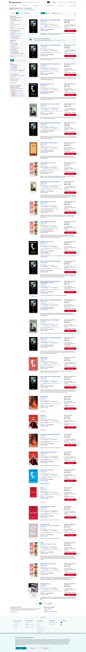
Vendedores (61, 5)
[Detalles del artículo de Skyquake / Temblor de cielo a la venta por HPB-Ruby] (33, 90)
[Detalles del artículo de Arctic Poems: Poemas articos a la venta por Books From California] (33, 476)
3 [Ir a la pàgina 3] (45, 603)
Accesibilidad (39, 633)
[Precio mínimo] (12, 72)
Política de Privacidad (40, 627)
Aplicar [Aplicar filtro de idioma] (12, 60)
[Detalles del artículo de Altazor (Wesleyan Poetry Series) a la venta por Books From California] (33, 169)
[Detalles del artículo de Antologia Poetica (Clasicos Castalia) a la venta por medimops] (33, 149)
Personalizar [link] (45, 648)
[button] (75, 16)
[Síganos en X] (61, 625)
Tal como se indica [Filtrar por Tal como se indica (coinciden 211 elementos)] (15, 38)
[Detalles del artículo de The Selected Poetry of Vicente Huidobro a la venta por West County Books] (33, 326)
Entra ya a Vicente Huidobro (59, 40)
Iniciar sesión (60, 2)
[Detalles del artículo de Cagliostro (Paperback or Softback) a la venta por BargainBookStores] (33, 458)
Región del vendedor (14, 80)
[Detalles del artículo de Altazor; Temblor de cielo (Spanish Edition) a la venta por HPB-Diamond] (33, 70)
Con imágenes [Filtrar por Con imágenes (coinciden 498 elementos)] (14, 52)
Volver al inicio (43, 617)
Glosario (45, 610)
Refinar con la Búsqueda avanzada (27, 9)
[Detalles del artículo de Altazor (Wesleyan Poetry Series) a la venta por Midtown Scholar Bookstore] (33, 208)
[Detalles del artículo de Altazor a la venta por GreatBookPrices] (33, 492)
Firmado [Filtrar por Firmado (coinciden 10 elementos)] (13, 49)
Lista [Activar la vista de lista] (42, 13)
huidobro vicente (17, 9)
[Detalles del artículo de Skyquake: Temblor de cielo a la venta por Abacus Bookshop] (33, 248)
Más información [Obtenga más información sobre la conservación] (17, 30)
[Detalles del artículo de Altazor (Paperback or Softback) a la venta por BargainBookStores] (33, 513)
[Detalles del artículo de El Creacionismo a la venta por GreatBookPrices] (33, 403)
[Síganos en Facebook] (61, 623)
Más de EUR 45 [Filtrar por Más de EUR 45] (13, 68)
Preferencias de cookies (64, 642)
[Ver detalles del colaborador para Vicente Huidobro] (43, 21)
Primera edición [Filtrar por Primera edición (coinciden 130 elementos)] (14, 48)
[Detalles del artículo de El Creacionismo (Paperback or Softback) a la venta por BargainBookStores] (33, 440)
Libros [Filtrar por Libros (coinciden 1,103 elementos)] (13, 18)
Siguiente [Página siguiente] (26, 13)
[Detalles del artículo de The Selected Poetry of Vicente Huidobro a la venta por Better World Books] (33, 186)
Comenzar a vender (73, 5)
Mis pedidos (15, 627)
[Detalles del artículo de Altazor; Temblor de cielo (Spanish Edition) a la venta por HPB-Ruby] (33, 129)
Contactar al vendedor (44, 30)
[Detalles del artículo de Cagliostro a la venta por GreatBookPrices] (33, 421)
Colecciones (25, 5)
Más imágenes (33, 296)
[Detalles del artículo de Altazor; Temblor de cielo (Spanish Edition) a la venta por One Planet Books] (33, 267)
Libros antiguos (36, 5)
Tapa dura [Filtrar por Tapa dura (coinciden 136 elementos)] (13, 43)
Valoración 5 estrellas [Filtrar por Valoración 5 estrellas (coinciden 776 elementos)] (17, 95)
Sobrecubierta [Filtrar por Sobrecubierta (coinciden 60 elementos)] (14, 50)
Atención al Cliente (51, 624)
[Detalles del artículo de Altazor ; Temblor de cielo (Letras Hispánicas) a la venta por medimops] (33, 306)
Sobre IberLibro (39, 622)
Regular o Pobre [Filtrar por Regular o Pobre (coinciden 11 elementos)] (14, 37)
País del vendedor (14, 82)
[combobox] (35, 2)
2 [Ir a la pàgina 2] (19, 13)
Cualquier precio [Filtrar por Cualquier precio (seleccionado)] (13, 64)
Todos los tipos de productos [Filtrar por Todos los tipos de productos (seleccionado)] (15, 17)
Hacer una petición (14, 611)
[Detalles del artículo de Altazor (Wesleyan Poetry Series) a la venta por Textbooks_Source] (33, 570)
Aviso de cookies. (39, 643)
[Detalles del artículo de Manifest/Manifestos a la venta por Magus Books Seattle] (33, 590)
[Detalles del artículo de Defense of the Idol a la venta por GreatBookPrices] (33, 530)
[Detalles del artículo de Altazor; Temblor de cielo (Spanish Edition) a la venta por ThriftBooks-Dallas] (33, 26)
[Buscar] (48, 2)
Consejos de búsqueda (48, 608)
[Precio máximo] (18, 72)
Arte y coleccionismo (49, 5)
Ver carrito (15, 629)
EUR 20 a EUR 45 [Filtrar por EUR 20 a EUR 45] (14, 67)
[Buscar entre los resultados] (51, 16)
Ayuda (74, 2)
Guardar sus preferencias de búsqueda (50, 611)
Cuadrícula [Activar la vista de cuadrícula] (48, 13)
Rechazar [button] (33, 648)
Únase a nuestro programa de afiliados (30, 625)
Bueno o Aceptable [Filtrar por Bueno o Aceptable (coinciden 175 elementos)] (15, 35)
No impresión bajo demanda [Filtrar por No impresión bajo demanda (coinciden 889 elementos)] (16, 53)
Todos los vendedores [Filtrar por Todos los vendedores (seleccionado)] (15, 87)
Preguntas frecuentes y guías (53, 622)
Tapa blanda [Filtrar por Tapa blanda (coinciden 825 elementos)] (13, 44)
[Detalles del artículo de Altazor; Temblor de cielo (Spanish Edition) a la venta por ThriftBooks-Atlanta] (33, 51)
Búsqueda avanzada (13, 5)
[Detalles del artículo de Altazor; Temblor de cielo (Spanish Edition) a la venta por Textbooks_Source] (33, 383)
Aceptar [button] (21, 648)
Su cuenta (65, 2)
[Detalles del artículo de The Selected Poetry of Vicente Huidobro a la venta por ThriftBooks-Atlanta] (33, 110)
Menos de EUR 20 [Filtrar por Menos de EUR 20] (14, 66)
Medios (38, 624)
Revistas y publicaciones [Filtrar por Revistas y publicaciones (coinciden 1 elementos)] (15, 20)
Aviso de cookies (39, 631)
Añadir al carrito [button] (70, 30)
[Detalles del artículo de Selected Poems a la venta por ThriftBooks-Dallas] (33, 364)
